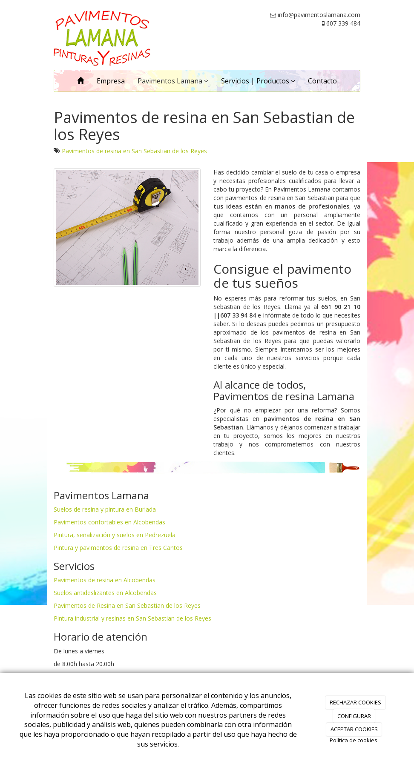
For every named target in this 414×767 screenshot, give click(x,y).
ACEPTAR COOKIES (354, 729)
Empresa (111, 81)
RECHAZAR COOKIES (355, 702)
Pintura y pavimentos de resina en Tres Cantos (118, 548)
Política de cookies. (354, 740)
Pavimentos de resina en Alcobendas (104, 580)
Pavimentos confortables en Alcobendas (109, 522)
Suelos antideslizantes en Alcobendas (105, 593)
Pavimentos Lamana (173, 81)
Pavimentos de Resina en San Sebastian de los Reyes (127, 605)
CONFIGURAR (354, 716)
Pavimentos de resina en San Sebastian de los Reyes (134, 151)
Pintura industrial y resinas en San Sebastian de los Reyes (132, 618)
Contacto (322, 81)
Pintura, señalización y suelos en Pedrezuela (114, 535)
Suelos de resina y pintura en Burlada (105, 509)
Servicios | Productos (258, 81)
